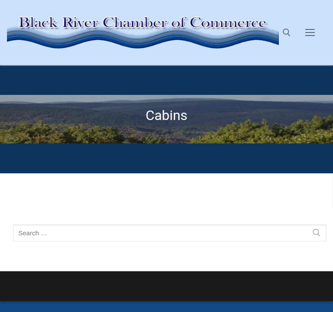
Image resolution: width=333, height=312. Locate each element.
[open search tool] (287, 32)
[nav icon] (310, 32)
